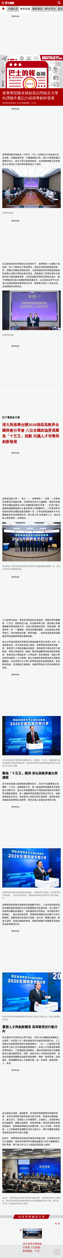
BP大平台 (50, 8)
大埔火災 (13, 8)
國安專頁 (37, 8)
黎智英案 (25, 8)
